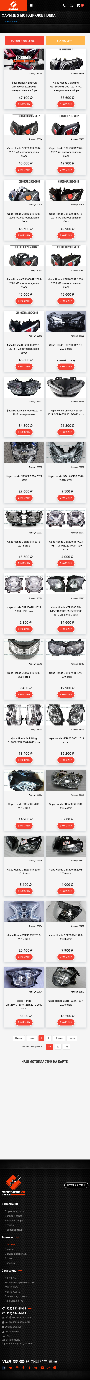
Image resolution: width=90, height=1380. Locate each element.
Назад (32, 1038)
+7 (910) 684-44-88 (14, 1313)
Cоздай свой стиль (16, 1253)
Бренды (9, 1249)
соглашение (12, 1331)
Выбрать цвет (64, 41)
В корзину (24, 104)
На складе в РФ (14, 1300)
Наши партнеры (14, 1220)
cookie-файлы (13, 1326)
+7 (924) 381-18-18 (14, 1308)
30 (49, 1047)
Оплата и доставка (16, 1296)
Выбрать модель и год (22, 41)
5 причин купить (14, 1211)
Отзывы (9, 1225)
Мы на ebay (11, 1287)
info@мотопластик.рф (18, 1317)
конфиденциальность (18, 1322)
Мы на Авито (12, 1291)
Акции (8, 1258)
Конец (72, 1038)
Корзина (10, 1263)
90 (66, 1047)
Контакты (10, 1277)
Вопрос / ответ (13, 1215)
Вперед (59, 1038)
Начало (18, 1038)
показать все (11, 21)
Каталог (11, 1244)
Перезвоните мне (76, 1185)
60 (58, 1047)
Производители (14, 1229)
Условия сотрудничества (19, 1282)
